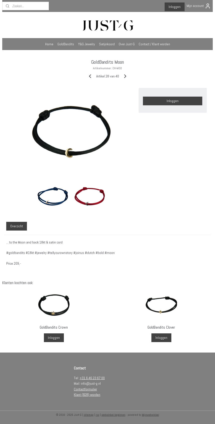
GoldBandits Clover (161, 327)
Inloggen (175, 6)
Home (49, 44)
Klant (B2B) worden (87, 394)
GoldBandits (65, 44)
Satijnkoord (107, 44)
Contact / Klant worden (154, 44)
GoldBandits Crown (54, 327)
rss (97, 415)
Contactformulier (85, 389)
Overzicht (16, 226)
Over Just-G (127, 44)
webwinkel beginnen (113, 415)
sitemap (89, 415)
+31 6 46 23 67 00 (92, 378)
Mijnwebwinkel (150, 415)
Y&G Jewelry (86, 44)
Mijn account (199, 6)
